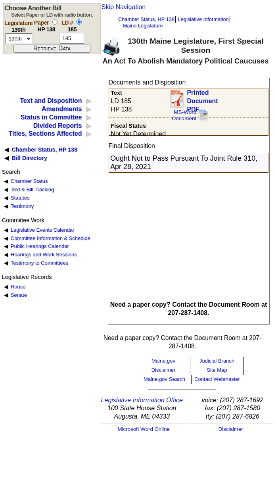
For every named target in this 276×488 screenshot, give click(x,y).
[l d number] (72, 38)
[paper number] (46, 38)
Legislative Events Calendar (43, 230)
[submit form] (51, 48)
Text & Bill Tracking (32, 189)
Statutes (20, 198)
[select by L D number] (79, 22)
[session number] (18, 38)
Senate (19, 295)
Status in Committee (51, 117)
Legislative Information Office (142, 400)
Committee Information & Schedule (50, 238)
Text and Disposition (51, 100)
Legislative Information (203, 19)
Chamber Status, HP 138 (146, 19)
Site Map (217, 370)
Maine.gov (163, 361)
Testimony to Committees (39, 263)
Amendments (62, 109)
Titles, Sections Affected (45, 133)
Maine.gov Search (164, 379)
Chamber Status (29, 181)
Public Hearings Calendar (40, 246)
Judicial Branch (216, 361)
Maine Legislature (143, 26)
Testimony (22, 206)
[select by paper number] (55, 22)
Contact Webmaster (217, 379)
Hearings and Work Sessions (44, 254)
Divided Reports (57, 125)
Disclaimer (163, 370)
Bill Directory (29, 158)
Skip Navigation (124, 7)
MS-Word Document (184, 115)
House (18, 287)
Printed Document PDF (202, 98)
